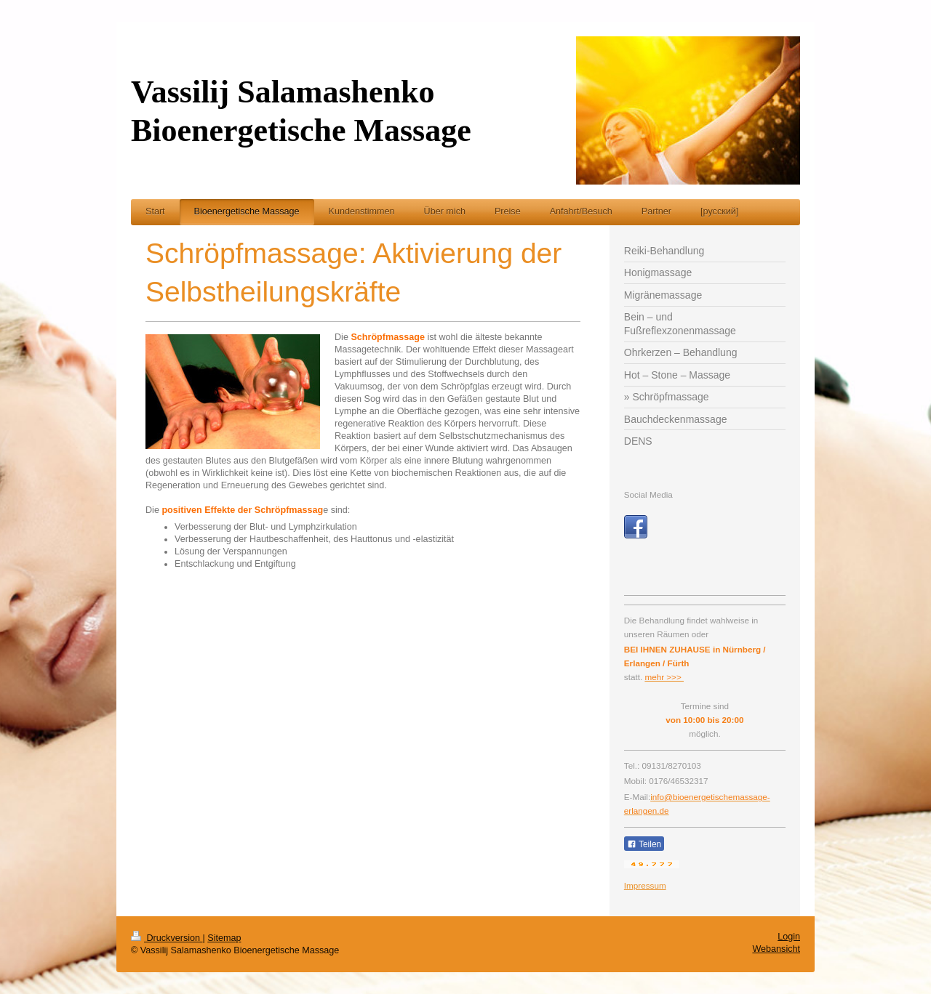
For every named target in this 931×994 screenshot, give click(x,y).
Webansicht (776, 949)
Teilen (644, 844)
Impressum (645, 885)
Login (789, 937)
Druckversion (166, 938)
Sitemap (224, 938)
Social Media (648, 494)
